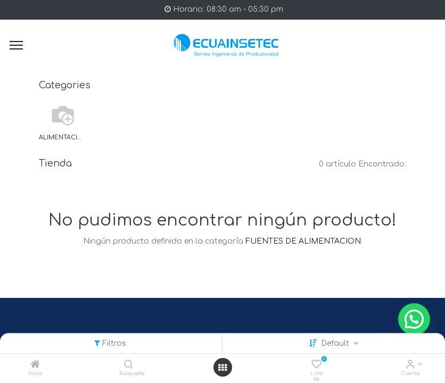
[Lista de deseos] (316, 365)
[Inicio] (35, 365)
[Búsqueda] (128, 365)
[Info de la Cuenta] (410, 365)
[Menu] (16, 45)
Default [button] (336, 343)
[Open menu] (222, 367)
